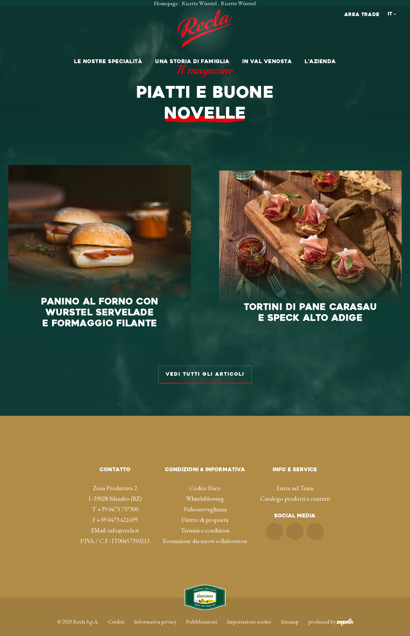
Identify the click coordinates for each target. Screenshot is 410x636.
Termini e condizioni (205, 521)
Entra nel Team (295, 478)
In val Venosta (267, 61)
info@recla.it (123, 521)
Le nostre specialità (108, 61)
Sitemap (290, 611)
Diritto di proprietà (205, 510)
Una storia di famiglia (192, 61)
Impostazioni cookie (249, 611)
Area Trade (362, 15)
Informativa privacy (155, 611)
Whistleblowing (205, 489)
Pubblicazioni (201, 611)
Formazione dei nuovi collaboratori (205, 531)
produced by (330, 611)
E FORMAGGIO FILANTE (99, 303)
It (390, 14)
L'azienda (320, 61)
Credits (116, 611)
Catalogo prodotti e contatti (295, 489)
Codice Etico (205, 478)
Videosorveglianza (205, 500)
